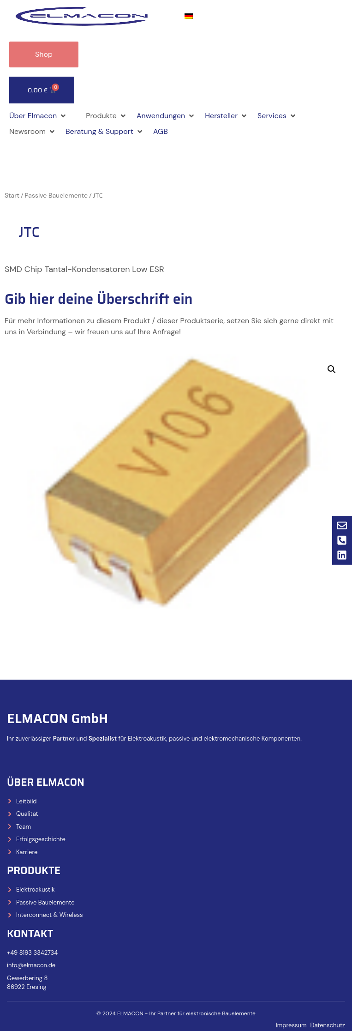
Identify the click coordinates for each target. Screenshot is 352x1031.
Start (12, 195)
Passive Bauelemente (56, 195)
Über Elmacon (45, 782)
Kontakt (30, 934)
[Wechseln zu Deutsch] (188, 16)
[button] (38, 116)
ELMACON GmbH (57, 718)
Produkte (33, 870)
